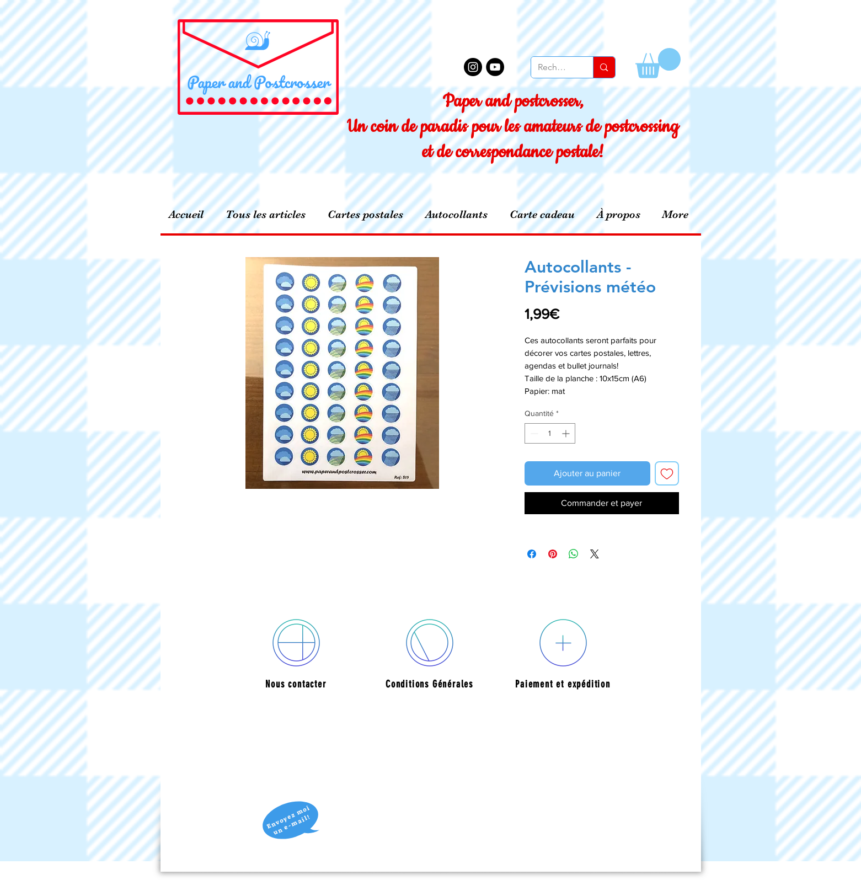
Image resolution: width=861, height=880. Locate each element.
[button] (658, 63)
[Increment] (567, 433)
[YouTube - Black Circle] (495, 67)
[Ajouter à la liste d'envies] (667, 473)
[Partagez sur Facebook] (531, 554)
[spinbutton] (550, 433)
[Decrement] (533, 433)
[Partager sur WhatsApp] (573, 554)
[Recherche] (554, 67)
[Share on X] (594, 554)
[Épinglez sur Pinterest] (552, 554)
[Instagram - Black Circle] (473, 67)
